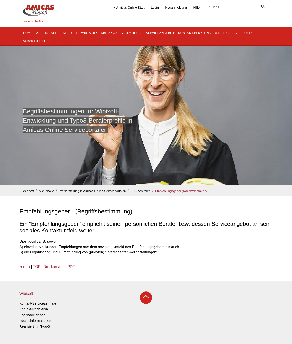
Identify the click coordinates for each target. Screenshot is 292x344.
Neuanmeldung (176, 7)
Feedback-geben (32, 315)
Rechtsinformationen (35, 321)
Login (155, 7)
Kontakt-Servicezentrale (37, 303)
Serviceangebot (160, 33)
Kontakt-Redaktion (33, 309)
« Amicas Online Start (129, 7)
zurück (24, 267)
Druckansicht (53, 267)
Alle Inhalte (47, 33)
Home (27, 33)
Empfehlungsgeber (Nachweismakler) (181, 191)
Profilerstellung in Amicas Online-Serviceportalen (92, 191)
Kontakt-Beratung (194, 33)
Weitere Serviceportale (235, 33)
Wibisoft (69, 33)
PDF (71, 267)
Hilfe (196, 7)
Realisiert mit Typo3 (34, 326)
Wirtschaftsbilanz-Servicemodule (111, 33)
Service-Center (36, 41)
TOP (36, 267)
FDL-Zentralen (140, 191)
